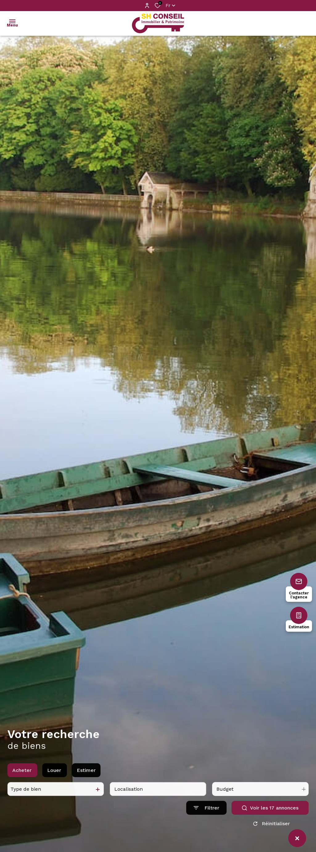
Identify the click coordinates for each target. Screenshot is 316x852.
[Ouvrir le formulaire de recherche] (206, 829)
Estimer (86, 791)
